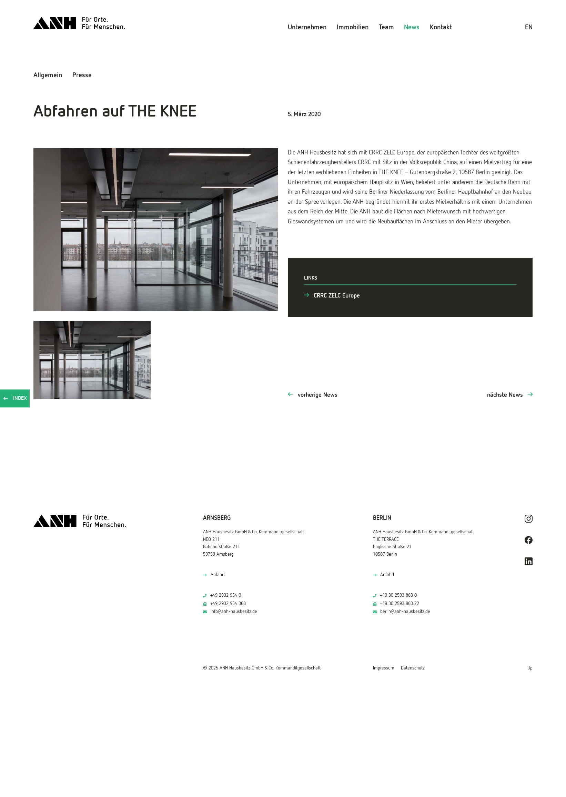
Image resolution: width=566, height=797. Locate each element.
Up (530, 668)
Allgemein (47, 74)
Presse (82, 74)
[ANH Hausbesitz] (78, 22)
